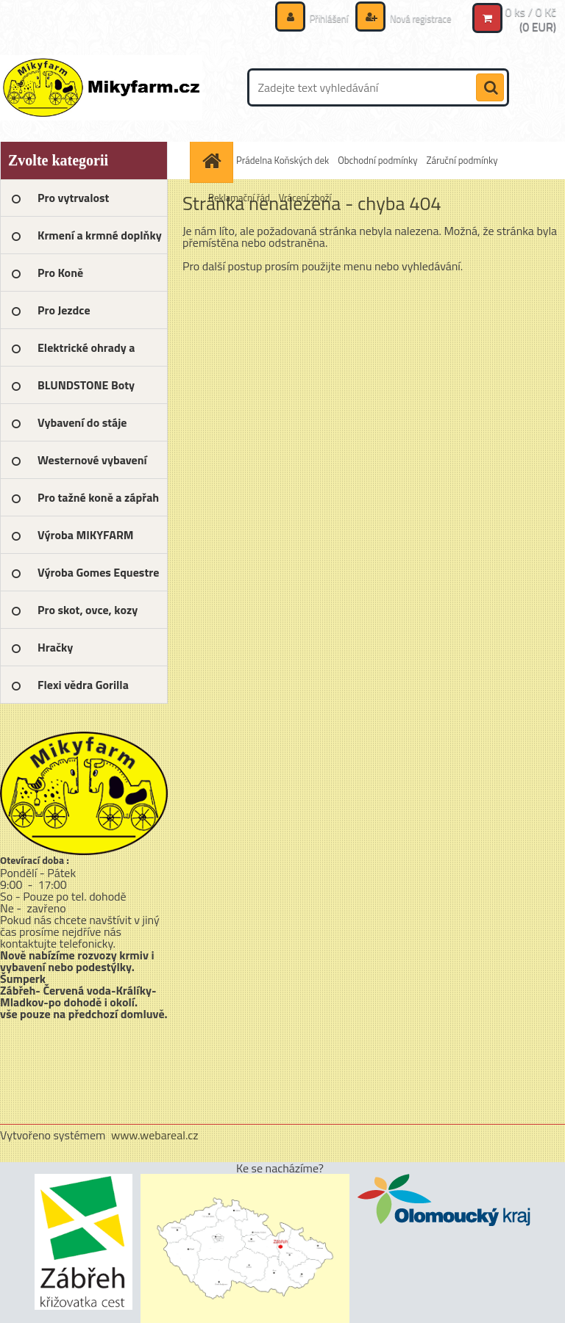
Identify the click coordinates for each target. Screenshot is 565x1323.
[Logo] (101, 87)
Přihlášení (321, 18)
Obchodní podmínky (377, 160)
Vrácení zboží (305, 197)
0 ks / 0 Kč (530, 12)
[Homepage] (213, 160)
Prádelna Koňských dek (282, 160)
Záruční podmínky (461, 160)
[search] (490, 88)
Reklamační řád (239, 197)
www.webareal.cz (155, 1135)
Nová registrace (416, 18)
